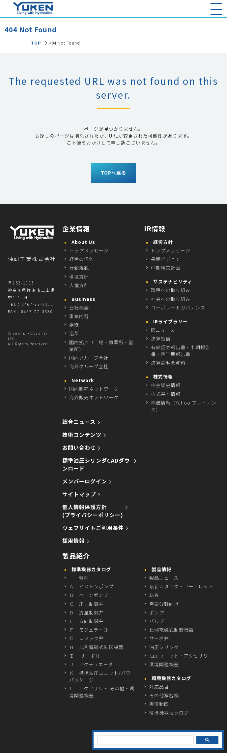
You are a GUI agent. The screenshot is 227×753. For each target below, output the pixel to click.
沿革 (74, 333)
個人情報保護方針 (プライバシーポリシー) (92, 511)
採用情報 (73, 540)
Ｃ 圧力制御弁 (86, 604)
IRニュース (163, 330)
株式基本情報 (166, 394)
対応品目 (159, 686)
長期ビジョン (166, 259)
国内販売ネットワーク (94, 388)
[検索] (144, 740)
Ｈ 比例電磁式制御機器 (96, 647)
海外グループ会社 (88, 366)
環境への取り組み (170, 290)
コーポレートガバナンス (178, 307)
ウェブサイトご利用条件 (93, 528)
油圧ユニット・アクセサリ (178, 655)
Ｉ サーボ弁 (84, 655)
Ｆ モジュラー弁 (88, 629)
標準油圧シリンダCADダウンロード (96, 464)
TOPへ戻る (113, 172)
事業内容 (79, 316)
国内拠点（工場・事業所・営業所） (101, 345)
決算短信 (161, 338)
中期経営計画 (166, 267)
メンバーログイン (84, 481)
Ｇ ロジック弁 (86, 638)
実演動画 (159, 704)
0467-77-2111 (37, 304)
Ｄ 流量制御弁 (86, 612)
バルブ (156, 621)
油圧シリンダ (164, 647)
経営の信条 (81, 259)
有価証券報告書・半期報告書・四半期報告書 (180, 350)
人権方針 (79, 285)
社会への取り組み (170, 299)
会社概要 (79, 307)
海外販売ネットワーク (94, 397)
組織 (74, 324)
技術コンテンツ (81, 435)
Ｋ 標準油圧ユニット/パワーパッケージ (102, 676)
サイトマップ (79, 494)
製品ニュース (164, 577)
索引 (79, 577)
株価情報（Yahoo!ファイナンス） (183, 406)
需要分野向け (164, 604)
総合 (154, 595)
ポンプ (156, 612)
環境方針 (79, 276)
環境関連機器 (164, 664)
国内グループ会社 (88, 357)
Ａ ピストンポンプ (91, 586)
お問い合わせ (79, 447)
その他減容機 (164, 695)
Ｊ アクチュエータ (91, 664)
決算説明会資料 (168, 362)
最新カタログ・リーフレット (181, 586)
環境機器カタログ (169, 712)
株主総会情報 (166, 385)
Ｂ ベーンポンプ (88, 595)
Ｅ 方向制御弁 (86, 621)
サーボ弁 (159, 638)
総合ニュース (79, 422)
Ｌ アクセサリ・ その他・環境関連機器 (101, 692)
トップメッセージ (89, 250)
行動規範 (79, 267)
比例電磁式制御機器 (171, 629)
